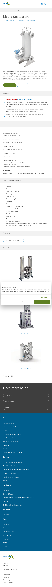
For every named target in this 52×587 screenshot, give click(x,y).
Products (9, 10)
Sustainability (7, 509)
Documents (21, 85)
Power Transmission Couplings (13, 453)
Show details (44, 297)
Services (6, 457)
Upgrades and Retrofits (10, 473)
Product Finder (9, 395)
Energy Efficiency (8, 494)
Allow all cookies (42, 301)
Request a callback (10, 85)
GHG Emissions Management (12, 505)
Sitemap (5, 572)
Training (5, 481)
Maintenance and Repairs (11, 477)
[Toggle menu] (48, 4)
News (5, 543)
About (5, 519)
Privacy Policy (6, 577)
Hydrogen (6, 501)
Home (4, 10)
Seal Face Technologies (10, 441)
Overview (6, 490)
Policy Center (6, 574)
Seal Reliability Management (12, 462)
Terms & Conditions (8, 582)
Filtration (14, 10)
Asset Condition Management (12, 466)
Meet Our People (8, 535)
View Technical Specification (12, 240)
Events (5, 546)
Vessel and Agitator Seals (12, 434)
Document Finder (9, 401)
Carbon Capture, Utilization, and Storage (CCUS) (18, 498)
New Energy (7, 485)
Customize (25, 301)
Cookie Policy (6, 580)
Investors (6, 539)
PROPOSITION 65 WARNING (24, 99)
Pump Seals (8, 430)
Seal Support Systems (10, 438)
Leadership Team (8, 532)
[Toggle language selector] (42, 4)
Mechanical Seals (9, 423)
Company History (8, 528)
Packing (5, 449)
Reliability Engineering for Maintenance (16, 470)
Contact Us (7, 407)
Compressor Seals (10, 427)
